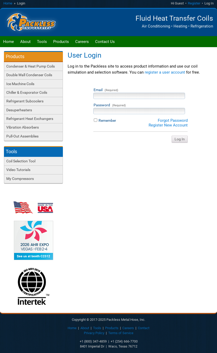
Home (7, 3)
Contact (143, 328)
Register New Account (168, 125)
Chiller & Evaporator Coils (26, 92)
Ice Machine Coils (20, 84)
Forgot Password (173, 120)
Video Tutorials (18, 170)
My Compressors (20, 179)
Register (194, 3)
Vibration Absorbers (22, 127)
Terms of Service (120, 333)
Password (110, 105)
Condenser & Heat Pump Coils (30, 66)
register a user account (165, 72)
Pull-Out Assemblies (22, 136)
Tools (42, 41)
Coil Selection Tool (20, 161)
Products (61, 41)
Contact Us (105, 41)
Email (106, 90)
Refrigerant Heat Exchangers (29, 119)
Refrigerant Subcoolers (25, 101)
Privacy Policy (94, 333)
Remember (107, 120)
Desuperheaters (19, 110)
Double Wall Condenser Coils (29, 75)
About (25, 41)
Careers (82, 41)
